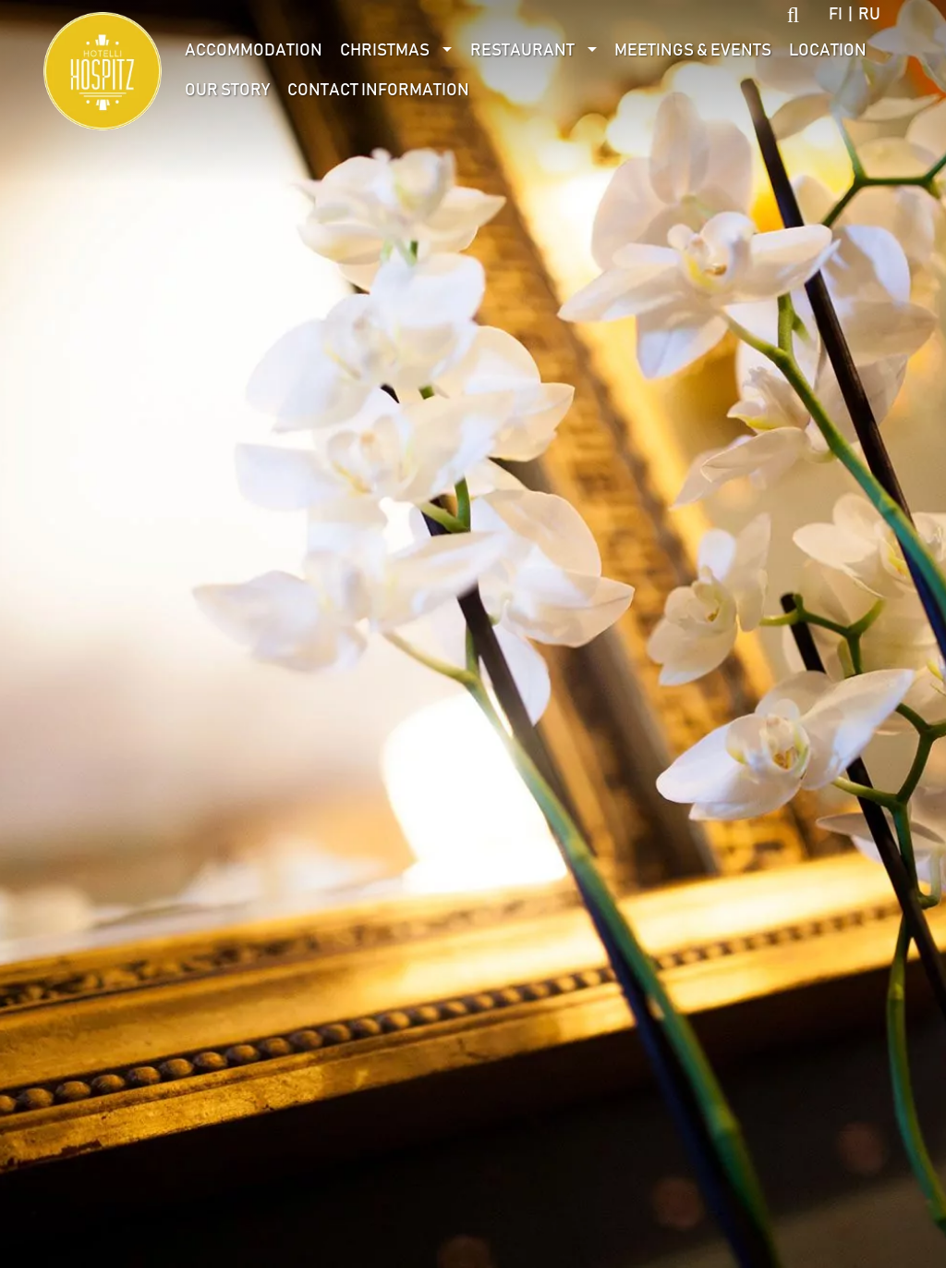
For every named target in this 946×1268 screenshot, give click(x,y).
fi (836, 14)
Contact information (378, 90)
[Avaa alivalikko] (447, 50)
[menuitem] (254, 50)
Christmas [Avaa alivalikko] (385, 51)
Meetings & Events (692, 51)
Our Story (227, 90)
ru (869, 14)
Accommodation (253, 51)
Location (828, 51)
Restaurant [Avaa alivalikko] (522, 51)
